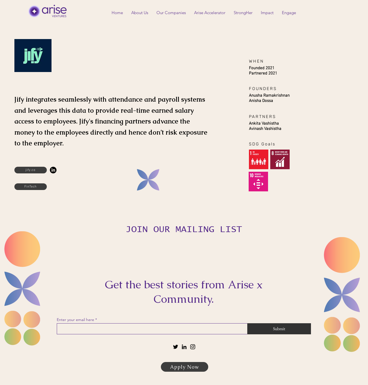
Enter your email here (75, 320)
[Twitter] (175, 346)
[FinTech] (30, 186)
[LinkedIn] (53, 170)
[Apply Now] (184, 367)
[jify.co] (30, 170)
